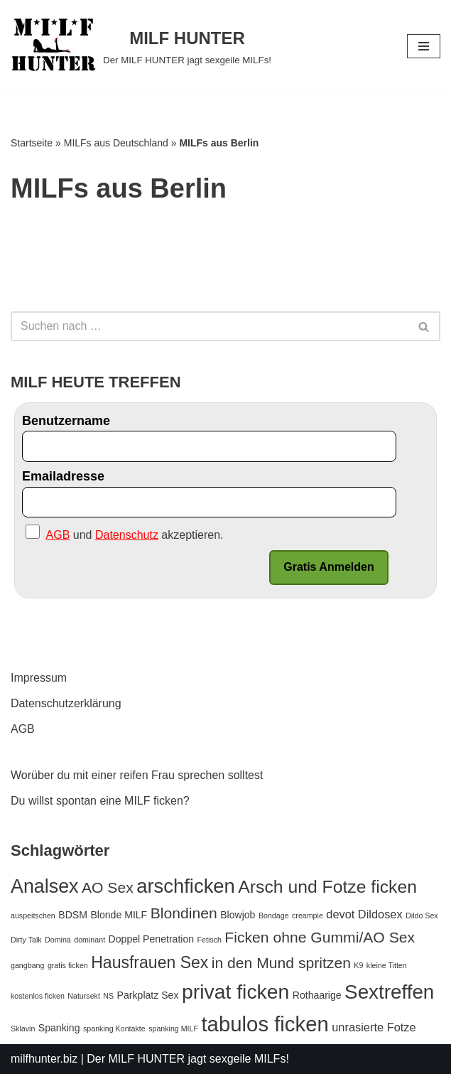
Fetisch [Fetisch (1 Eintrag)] (209, 939)
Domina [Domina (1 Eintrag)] (58, 939)
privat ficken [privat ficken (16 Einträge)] (235, 991)
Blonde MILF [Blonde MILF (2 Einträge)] (118, 914)
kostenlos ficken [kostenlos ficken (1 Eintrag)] (38, 996)
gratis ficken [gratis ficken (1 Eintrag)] (68, 965)
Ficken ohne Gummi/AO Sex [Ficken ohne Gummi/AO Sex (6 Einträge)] (319, 937)
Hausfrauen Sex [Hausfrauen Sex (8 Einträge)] (149, 962)
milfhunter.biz (44, 1059)
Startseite (32, 143)
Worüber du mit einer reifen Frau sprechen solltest (137, 775)
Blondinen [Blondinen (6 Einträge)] (184, 913)
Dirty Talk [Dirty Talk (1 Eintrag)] (26, 939)
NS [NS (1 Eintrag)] (108, 996)
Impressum (39, 678)
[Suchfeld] (209, 326)
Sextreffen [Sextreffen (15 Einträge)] (389, 992)
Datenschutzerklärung (66, 703)
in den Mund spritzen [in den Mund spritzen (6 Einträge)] (281, 963)
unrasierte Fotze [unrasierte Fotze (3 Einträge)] (373, 1027)
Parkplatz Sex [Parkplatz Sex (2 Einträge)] (148, 995)
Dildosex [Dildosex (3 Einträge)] (380, 914)
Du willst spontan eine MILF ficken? (100, 801)
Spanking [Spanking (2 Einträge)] (59, 1027)
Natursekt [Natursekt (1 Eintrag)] (83, 996)
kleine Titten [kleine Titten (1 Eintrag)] (386, 965)
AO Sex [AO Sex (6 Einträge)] (108, 887)
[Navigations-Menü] (423, 46)
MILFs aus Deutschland (116, 143)
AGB (23, 729)
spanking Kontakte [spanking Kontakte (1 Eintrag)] (114, 1028)
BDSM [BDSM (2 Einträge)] (72, 914)
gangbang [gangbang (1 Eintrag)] (27, 965)
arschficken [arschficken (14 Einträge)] (185, 886)
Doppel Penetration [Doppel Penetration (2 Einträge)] (152, 939)
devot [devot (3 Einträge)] (340, 914)
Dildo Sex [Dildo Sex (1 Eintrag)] (422, 915)
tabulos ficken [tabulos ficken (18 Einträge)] (264, 1024)
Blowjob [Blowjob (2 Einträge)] (237, 914)
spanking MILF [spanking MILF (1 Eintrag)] (173, 1028)
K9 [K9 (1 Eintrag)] (358, 965)
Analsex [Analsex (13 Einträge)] (45, 886)
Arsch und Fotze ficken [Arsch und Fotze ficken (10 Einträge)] (327, 886)
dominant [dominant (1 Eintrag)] (89, 939)
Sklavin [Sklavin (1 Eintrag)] (23, 1028)
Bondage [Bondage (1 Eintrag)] (274, 915)
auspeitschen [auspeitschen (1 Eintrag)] (33, 915)
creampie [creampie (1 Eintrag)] (307, 915)
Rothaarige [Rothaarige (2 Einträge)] (317, 995)
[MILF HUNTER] (141, 46)
